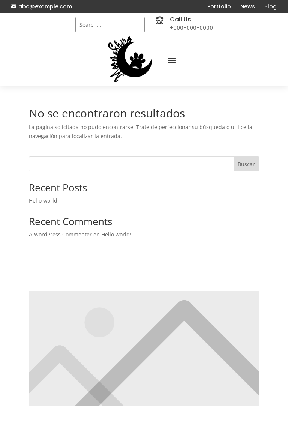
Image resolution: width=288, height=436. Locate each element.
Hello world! (44, 200)
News (247, 6)
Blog (270, 6)
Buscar (246, 164)
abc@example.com (45, 6)
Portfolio (219, 6)
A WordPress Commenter (60, 234)
